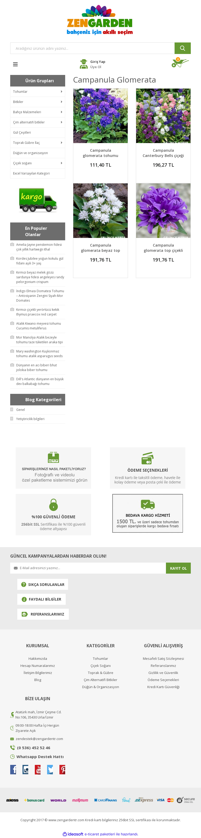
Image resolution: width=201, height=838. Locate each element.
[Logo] (100, 20)
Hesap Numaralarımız (37, 666)
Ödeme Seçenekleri (163, 680)
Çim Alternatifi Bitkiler (100, 680)
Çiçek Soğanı (101, 666)
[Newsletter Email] (88, 568)
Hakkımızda (38, 659)
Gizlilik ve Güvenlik (163, 673)
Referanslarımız (163, 666)
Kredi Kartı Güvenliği (163, 687)
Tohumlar (100, 659)
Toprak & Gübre (100, 673)
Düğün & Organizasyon (100, 687)
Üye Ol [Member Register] (95, 66)
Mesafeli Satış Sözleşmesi (163, 659)
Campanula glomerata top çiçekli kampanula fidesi (163, 250)
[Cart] (181, 63)
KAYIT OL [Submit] (178, 568)
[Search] (100, 48)
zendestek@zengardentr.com (39, 738)
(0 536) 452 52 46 (33, 747)
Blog (37, 680)
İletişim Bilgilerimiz (38, 673)
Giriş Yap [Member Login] (97, 61)
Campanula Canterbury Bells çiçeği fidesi (163, 155)
